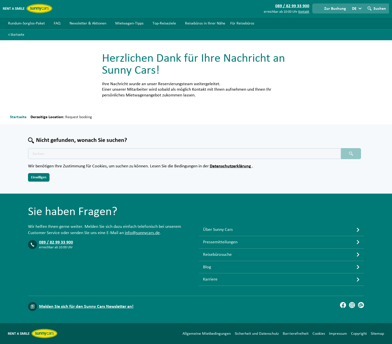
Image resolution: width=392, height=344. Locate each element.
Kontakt (303, 11)
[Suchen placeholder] (351, 153)
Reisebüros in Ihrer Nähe (205, 23)
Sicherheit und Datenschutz (257, 334)
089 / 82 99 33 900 (56, 242)
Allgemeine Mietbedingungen (206, 334)
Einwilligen (38, 177)
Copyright (359, 334)
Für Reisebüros (242, 23)
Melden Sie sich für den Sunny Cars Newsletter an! (86, 306)
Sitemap (377, 334)
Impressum (338, 334)
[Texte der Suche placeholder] (184, 153)
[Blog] (361, 305)
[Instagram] (352, 305)
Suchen (380, 8)
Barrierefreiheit (295, 334)
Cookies (318, 334)
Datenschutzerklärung (231, 166)
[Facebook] (343, 305)
